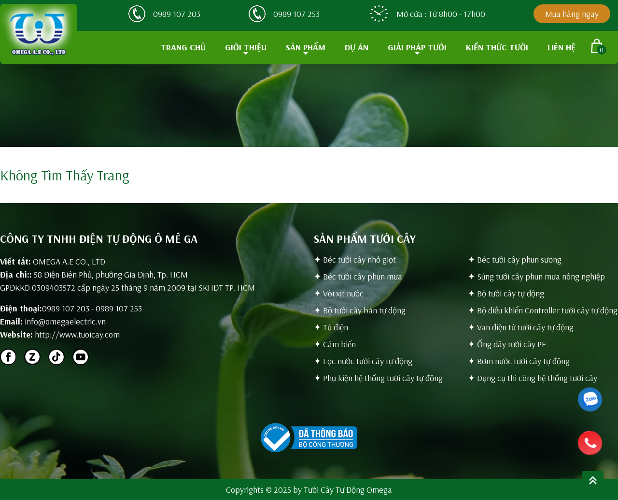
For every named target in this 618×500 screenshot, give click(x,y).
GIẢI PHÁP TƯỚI (417, 47)
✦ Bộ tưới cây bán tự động (360, 310)
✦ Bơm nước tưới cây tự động (519, 361)
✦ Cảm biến (335, 344)
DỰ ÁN (356, 47)
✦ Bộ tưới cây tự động (506, 293)
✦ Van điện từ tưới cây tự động (521, 327)
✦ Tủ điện (331, 327)
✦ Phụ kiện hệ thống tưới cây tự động (378, 377)
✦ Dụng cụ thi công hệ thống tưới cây (532, 377)
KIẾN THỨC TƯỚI (497, 47)
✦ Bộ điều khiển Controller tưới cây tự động (543, 310)
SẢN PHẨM (305, 47)
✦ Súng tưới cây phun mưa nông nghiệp (536, 276)
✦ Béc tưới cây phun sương (515, 259)
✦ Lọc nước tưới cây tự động (363, 361)
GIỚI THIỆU (246, 47)
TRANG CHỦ (183, 47)
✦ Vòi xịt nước (339, 293)
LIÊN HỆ (562, 47)
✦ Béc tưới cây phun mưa (358, 276)
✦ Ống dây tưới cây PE (507, 344)
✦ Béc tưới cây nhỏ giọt (355, 259)
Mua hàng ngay (572, 13)
